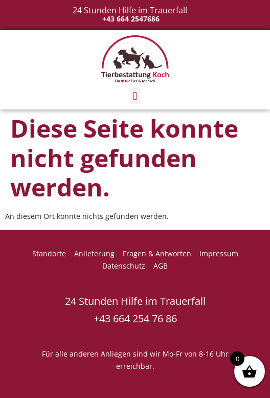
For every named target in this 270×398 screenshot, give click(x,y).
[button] (135, 95)
